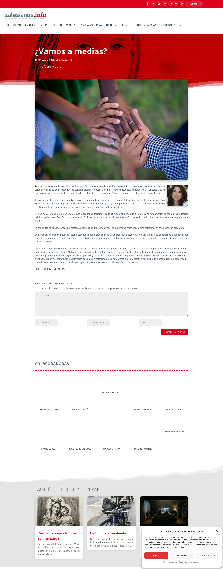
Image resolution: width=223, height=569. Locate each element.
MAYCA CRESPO (111, 450)
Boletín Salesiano (147, 27)
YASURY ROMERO (143, 450)
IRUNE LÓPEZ (48, 450)
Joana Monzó (80, 411)
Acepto (156, 555)
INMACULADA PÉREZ (175, 432)
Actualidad (13, 27)
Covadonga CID (48, 411)
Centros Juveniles (64, 27)
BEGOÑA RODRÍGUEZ (79, 450)
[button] (217, 531)
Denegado (181, 555)
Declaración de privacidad (189, 562)
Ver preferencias (206, 555)
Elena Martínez (111, 394)
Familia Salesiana (91, 27)
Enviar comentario (174, 333)
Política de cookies (170, 562)
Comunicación (172, 27)
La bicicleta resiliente (108, 535)
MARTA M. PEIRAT (175, 411)
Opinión (111, 27)
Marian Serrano (143, 411)
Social (45, 27)
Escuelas (30, 27)
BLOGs (124, 27)
